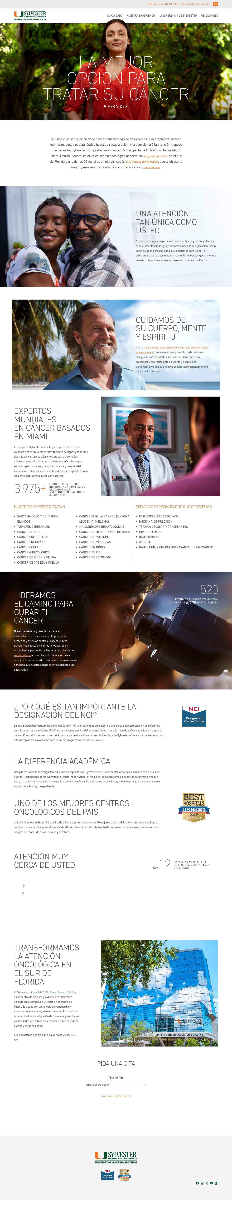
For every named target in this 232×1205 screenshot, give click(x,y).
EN (215, 4)
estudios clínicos (24, 656)
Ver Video (117, 107)
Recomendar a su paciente (195, 4)
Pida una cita (150, 4)
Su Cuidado (115, 16)
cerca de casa (159, 167)
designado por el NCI (158, 156)
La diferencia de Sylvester (178, 16)
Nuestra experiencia (141, 16)
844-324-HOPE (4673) (116, 1096)
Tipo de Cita (116, 1078)
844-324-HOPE (169, 4)
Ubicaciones (209, 16)
